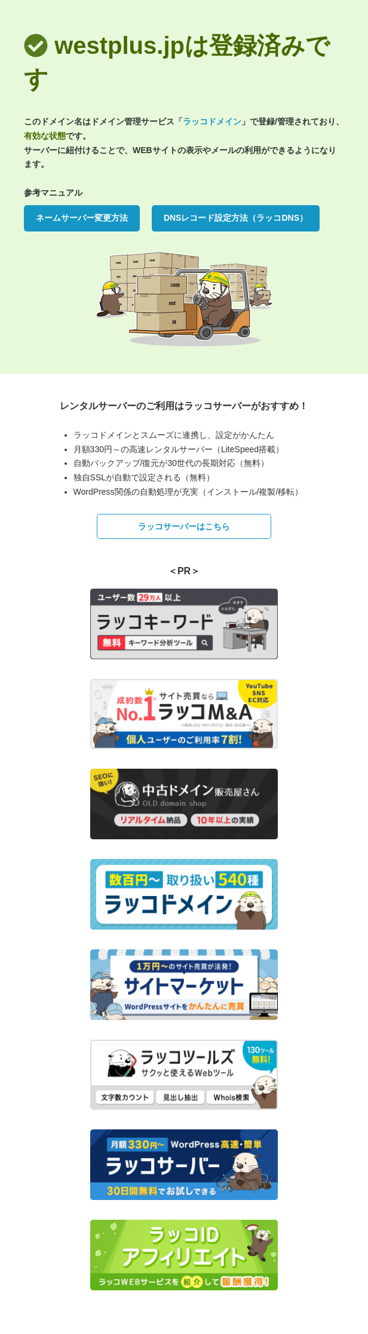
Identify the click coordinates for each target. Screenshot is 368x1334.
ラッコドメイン (212, 121)
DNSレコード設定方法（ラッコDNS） (236, 218)
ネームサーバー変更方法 (82, 218)
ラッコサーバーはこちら (184, 526)
